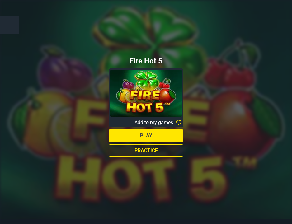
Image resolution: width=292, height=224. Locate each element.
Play (146, 135)
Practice (146, 150)
